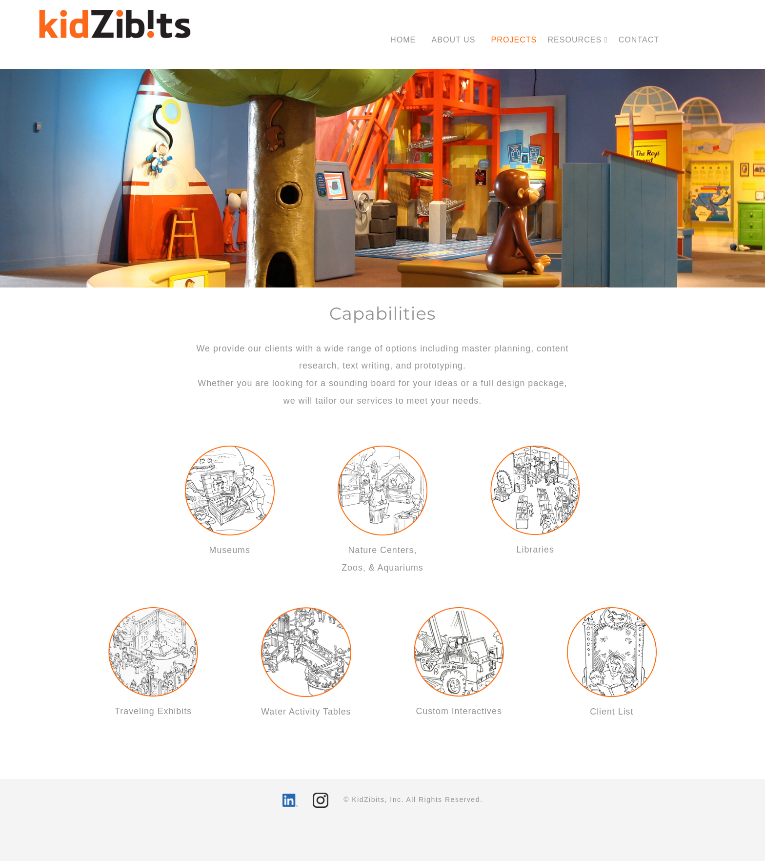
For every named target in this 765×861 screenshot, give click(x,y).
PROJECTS (514, 39)
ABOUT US (453, 39)
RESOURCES (577, 39)
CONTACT (639, 39)
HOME (403, 39)
